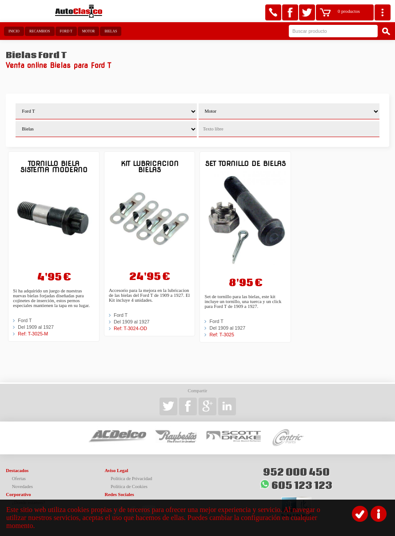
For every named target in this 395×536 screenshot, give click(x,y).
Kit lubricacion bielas (150, 166)
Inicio (14, 31)
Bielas (110, 31)
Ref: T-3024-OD (130, 328)
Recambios (39, 31)
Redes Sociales (119, 494)
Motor (88, 31)
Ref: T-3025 (221, 334)
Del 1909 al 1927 (36, 327)
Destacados (17, 470)
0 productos (349, 11)
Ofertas (19, 478)
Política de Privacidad (131, 478)
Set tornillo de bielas (245, 163)
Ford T (66, 31)
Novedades (22, 486)
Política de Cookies (129, 486)
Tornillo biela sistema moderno (54, 166)
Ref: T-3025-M (33, 333)
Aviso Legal (116, 470)
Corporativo (18, 494)
